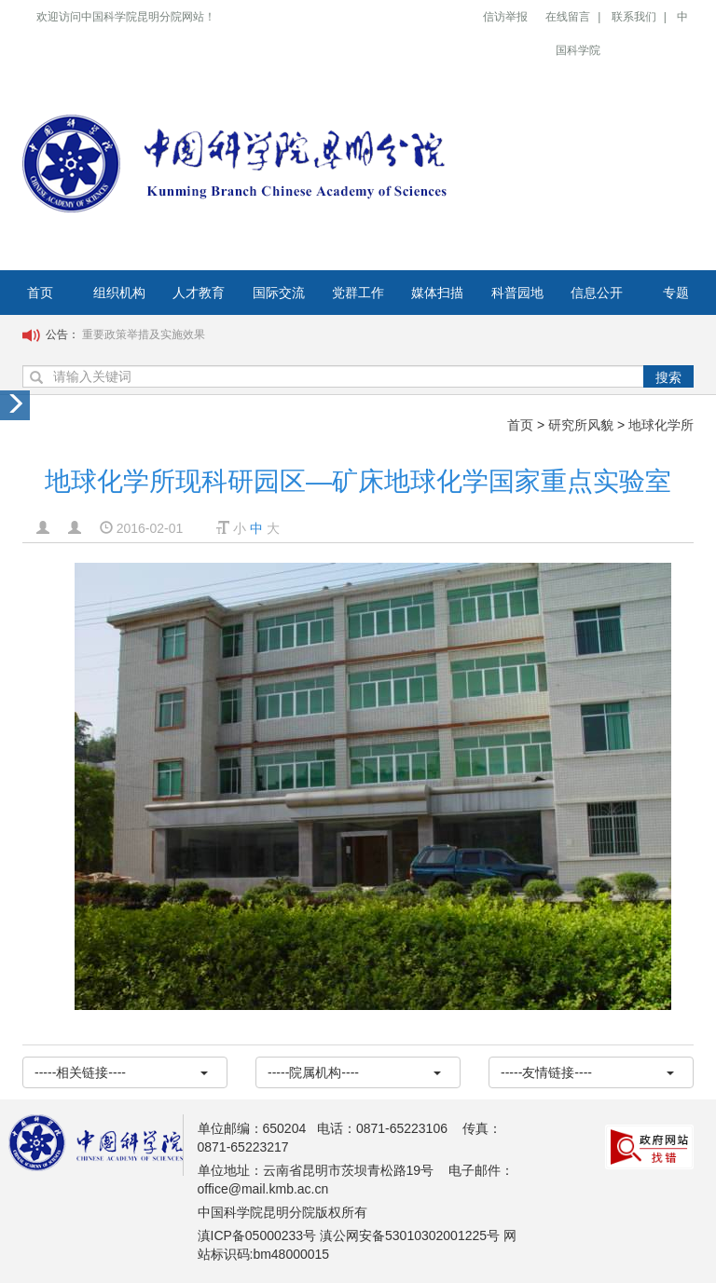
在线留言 (567, 16)
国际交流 (279, 292)
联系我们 (634, 16)
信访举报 (505, 16)
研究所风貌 (580, 424)
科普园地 (517, 292)
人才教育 (198, 292)
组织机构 (119, 292)
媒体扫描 (437, 292)
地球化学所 (661, 424)
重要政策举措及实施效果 (143, 334)
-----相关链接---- (121, 1072)
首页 (40, 292)
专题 (676, 292)
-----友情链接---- (587, 1072)
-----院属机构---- (354, 1072)
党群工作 (358, 292)
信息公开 (597, 292)
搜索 (668, 377)
